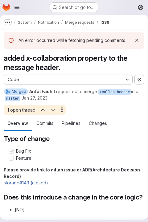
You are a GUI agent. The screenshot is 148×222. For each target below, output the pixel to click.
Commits (44, 123)
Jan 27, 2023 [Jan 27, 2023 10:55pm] (34, 98)
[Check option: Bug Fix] (11, 151)
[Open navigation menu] (17, 7)
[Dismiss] (137, 40)
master (12, 98)
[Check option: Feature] (11, 158)
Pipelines (71, 123)
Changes (98, 123)
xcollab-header (115, 91)
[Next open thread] (53, 110)
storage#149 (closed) (26, 182)
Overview (17, 123)
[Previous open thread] (43, 110)
